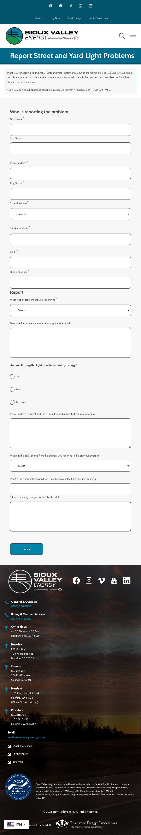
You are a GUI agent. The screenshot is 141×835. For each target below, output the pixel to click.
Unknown (21, 402)
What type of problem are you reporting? (32, 299)
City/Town (16, 183)
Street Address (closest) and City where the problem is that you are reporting (52, 414)
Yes (18, 376)
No (18, 389)
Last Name (16, 138)
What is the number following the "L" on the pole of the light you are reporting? (53, 479)
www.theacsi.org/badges (47, 794)
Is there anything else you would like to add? (34, 497)
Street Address (18, 163)
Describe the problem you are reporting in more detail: (40, 323)
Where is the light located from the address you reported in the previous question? (55, 455)
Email (13, 251)
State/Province (18, 203)
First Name (16, 119)
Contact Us (39, 18)
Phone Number (18, 272)
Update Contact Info (98, 18)
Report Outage (73, 18)
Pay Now (55, 18)
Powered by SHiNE (38, 825)
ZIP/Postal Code (19, 228)
